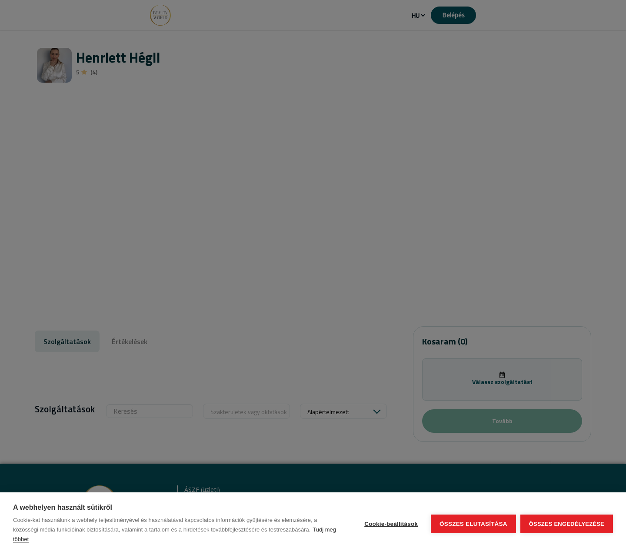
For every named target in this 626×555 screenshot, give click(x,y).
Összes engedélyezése (566, 524)
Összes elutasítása (473, 524)
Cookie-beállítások (391, 524)
